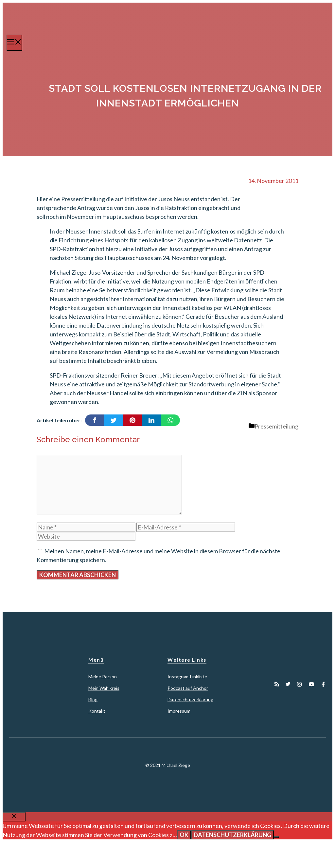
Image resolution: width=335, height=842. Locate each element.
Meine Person (102, 676)
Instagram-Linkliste (187, 676)
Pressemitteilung (276, 426)
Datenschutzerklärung (190, 699)
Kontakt (96, 711)
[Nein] (276, 837)
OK (184, 834)
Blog (92, 699)
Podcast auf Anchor (188, 688)
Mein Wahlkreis (103, 688)
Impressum (179, 711)
